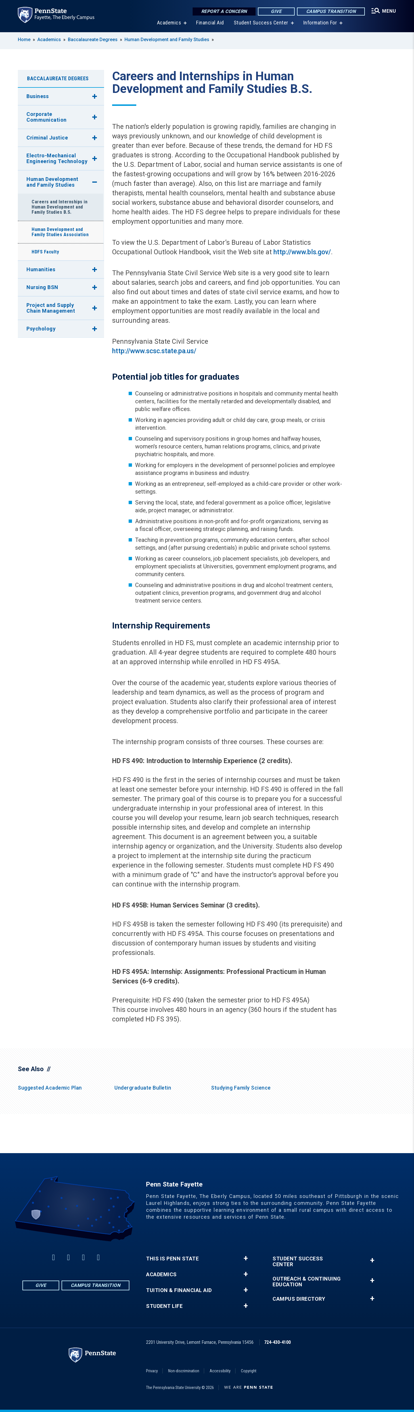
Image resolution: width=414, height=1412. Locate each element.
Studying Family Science (241, 1088)
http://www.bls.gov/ (302, 252)
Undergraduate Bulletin (142, 1088)
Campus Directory (299, 1299)
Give (276, 11)
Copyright (248, 1371)
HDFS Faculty (45, 252)
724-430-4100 (277, 1342)
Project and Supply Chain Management (50, 308)
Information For (320, 23)
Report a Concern (224, 11)
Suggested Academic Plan (50, 1088)
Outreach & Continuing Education (307, 1281)
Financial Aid (210, 23)
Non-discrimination (183, 1371)
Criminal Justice (47, 138)
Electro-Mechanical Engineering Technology (56, 158)
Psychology (40, 329)
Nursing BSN (42, 287)
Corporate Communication (46, 117)
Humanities (40, 269)
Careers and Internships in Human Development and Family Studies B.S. (59, 207)
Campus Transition (331, 11)
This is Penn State (172, 1259)
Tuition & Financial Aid (179, 1290)
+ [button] (246, 1258)
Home (24, 39)
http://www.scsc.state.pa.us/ (154, 351)
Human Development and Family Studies (166, 39)
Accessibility (220, 1371)
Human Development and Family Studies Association (60, 232)
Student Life (164, 1306)
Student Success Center (261, 23)
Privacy (152, 1371)
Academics (169, 23)
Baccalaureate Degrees (93, 39)
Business (37, 96)
